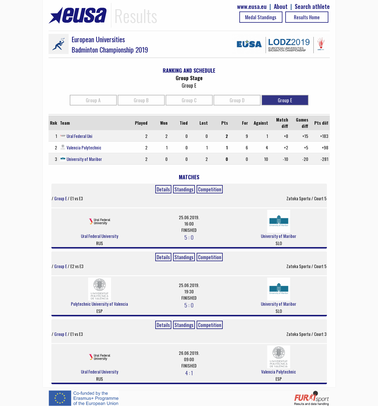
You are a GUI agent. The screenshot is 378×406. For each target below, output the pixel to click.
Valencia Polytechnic (84, 147)
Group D (237, 100)
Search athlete (312, 6)
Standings (184, 189)
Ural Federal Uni (79, 136)
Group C (189, 100)
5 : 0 (189, 237)
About (281, 6)
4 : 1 (189, 373)
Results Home (307, 17)
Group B (141, 100)
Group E (285, 100)
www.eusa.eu (252, 6)
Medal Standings (260, 17)
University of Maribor (84, 159)
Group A (93, 100)
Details (163, 189)
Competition (209, 189)
